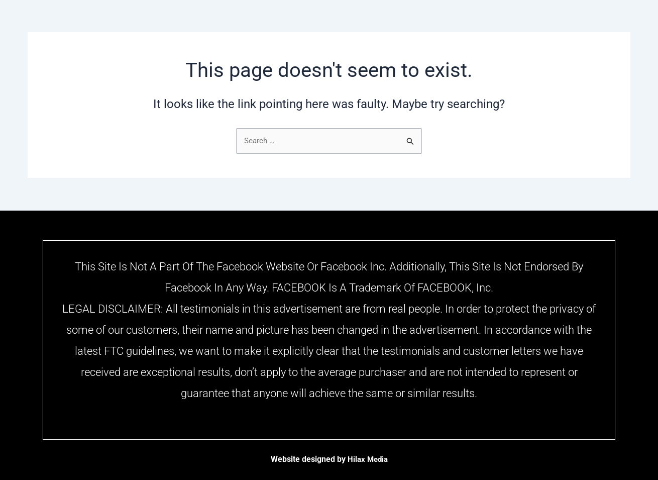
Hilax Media (367, 459)
